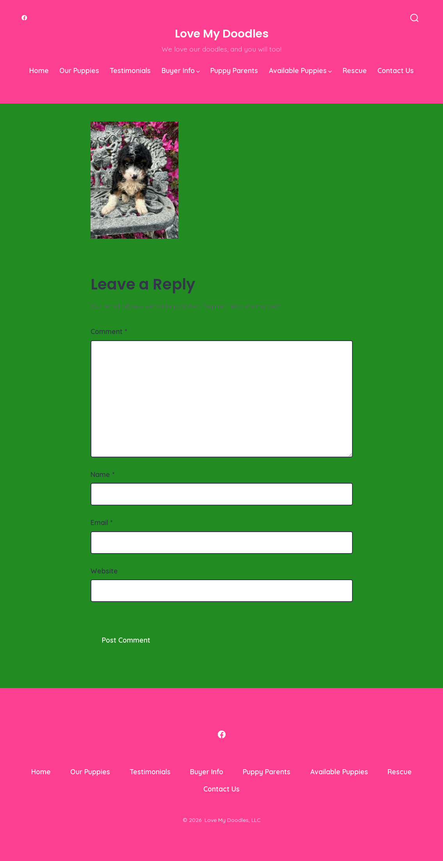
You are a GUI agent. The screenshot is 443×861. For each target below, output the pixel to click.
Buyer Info (181, 70)
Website (104, 570)
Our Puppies (79, 70)
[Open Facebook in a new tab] (24, 18)
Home (39, 70)
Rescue (355, 70)
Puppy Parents (234, 70)
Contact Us (395, 70)
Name (102, 474)
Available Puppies (300, 70)
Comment (109, 331)
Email (101, 522)
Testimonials (130, 70)
